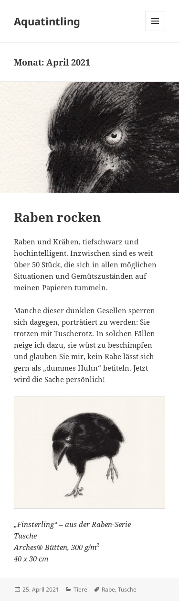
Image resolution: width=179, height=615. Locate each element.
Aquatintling (47, 21)
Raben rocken (57, 217)
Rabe (108, 589)
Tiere (80, 589)
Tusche (127, 589)
